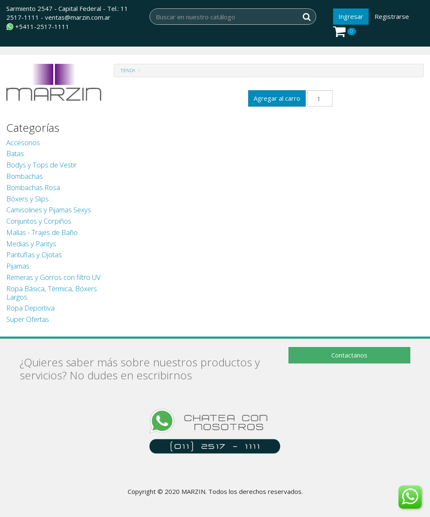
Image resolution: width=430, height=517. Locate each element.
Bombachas (24, 176)
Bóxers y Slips (27, 199)
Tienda (128, 70)
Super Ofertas (27, 319)
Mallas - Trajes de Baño (42, 232)
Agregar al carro (277, 98)
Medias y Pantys (31, 243)
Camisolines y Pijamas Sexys (48, 209)
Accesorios (23, 142)
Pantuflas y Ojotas (34, 254)
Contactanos (349, 355)
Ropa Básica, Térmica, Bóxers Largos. (51, 293)
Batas (15, 153)
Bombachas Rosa (33, 187)
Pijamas (17, 266)
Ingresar (350, 16)
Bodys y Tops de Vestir (41, 165)
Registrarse (392, 16)
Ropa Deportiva (30, 308)
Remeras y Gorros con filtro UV (53, 277)
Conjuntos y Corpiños (38, 221)
